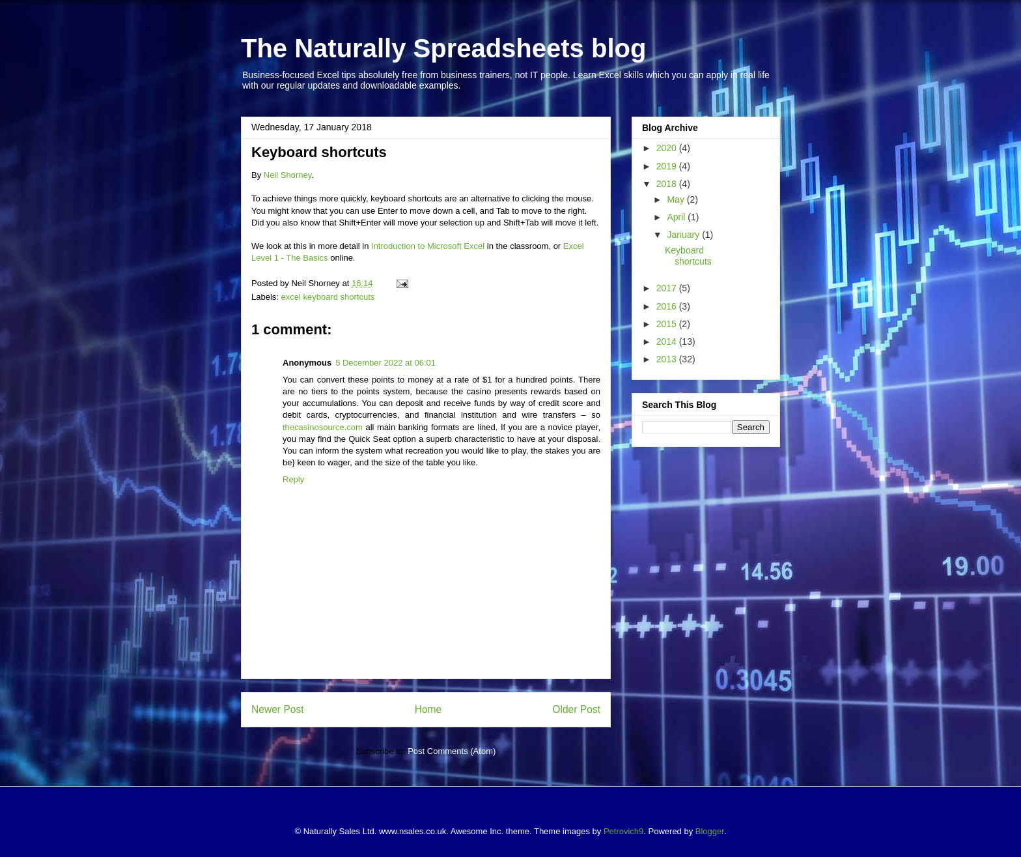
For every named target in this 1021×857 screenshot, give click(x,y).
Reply (293, 479)
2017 (667, 288)
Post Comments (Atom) (452, 751)
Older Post (576, 709)
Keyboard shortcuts (688, 256)
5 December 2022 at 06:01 (385, 363)
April (677, 217)
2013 (667, 359)
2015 (667, 324)
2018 (667, 184)
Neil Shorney (287, 175)
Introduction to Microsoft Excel (427, 246)
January (684, 234)
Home (428, 709)
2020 (667, 148)
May (676, 199)
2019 (667, 166)
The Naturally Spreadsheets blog (443, 48)
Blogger (709, 831)
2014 (667, 341)
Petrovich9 (623, 831)
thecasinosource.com (323, 427)
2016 (667, 306)
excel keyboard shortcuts (328, 297)
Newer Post (277, 709)
